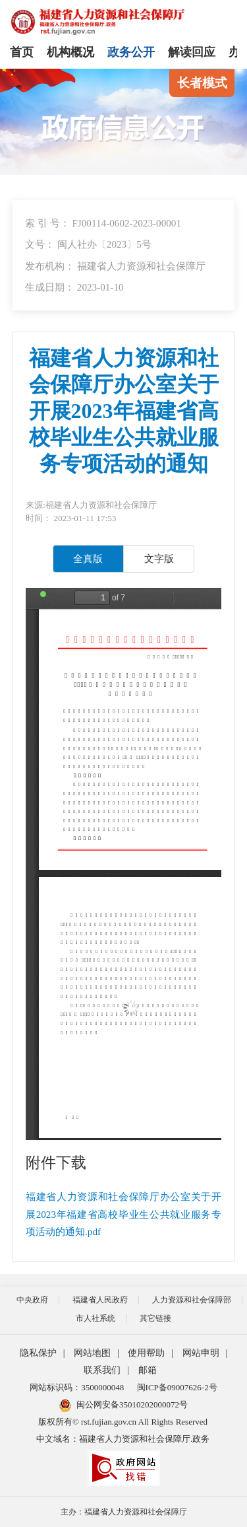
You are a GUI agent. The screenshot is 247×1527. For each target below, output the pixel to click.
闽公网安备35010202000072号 (123, 1404)
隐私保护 (38, 1353)
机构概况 (70, 52)
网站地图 (92, 1353)
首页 (22, 52)
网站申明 (200, 1353)
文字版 (159, 558)
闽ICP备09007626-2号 (177, 1387)
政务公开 (131, 52)
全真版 (88, 558)
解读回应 (191, 52)
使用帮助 (146, 1353)
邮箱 (147, 1370)
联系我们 (102, 1370)
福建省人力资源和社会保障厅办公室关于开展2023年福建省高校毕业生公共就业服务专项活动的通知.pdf (123, 1214)
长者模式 (202, 83)
